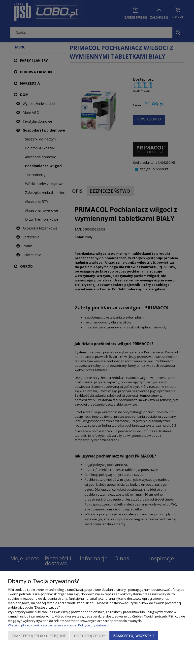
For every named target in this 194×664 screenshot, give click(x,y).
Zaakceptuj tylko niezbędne (39, 635)
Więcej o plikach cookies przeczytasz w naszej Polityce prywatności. (58, 625)
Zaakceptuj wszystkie (134, 635)
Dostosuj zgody (89, 635)
